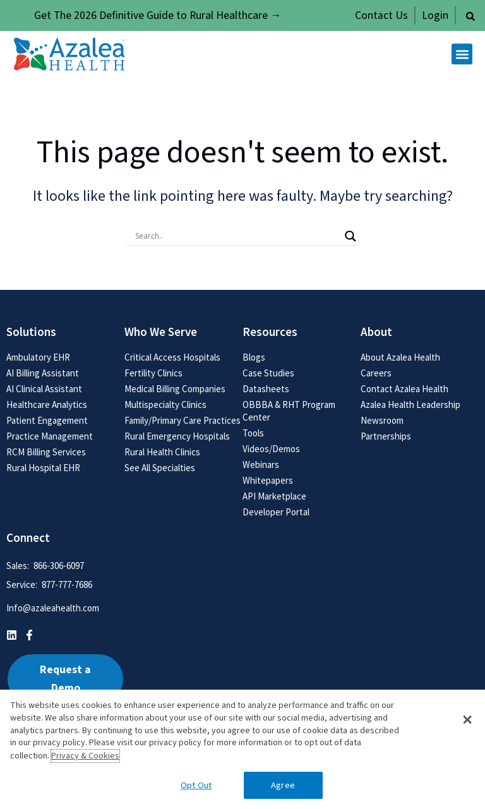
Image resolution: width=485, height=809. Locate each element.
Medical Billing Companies (174, 389)
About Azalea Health (400, 357)
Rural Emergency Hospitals (177, 436)
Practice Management (49, 436)
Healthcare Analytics (46, 404)
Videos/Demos (271, 449)
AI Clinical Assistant (44, 389)
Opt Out (196, 785)
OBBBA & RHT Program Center (288, 411)
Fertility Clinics (153, 373)
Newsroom (382, 420)
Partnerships (386, 436)
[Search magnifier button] (350, 236)
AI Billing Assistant (42, 373)
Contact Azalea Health (404, 389)
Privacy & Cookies (85, 756)
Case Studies (268, 373)
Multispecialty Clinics (165, 404)
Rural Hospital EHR (43, 468)
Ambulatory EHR (38, 357)
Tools (253, 433)
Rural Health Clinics (162, 452)
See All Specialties (159, 468)
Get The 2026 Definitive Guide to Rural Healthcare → (158, 15)
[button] (470, 16)
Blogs (253, 357)
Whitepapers (267, 480)
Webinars (260, 464)
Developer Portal (275, 512)
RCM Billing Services (46, 452)
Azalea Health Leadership (410, 404)
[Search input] (236, 236)
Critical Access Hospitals (172, 357)
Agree (283, 785)
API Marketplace (274, 496)
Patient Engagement (47, 420)
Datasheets (265, 389)
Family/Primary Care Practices (182, 420)
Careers (376, 373)
